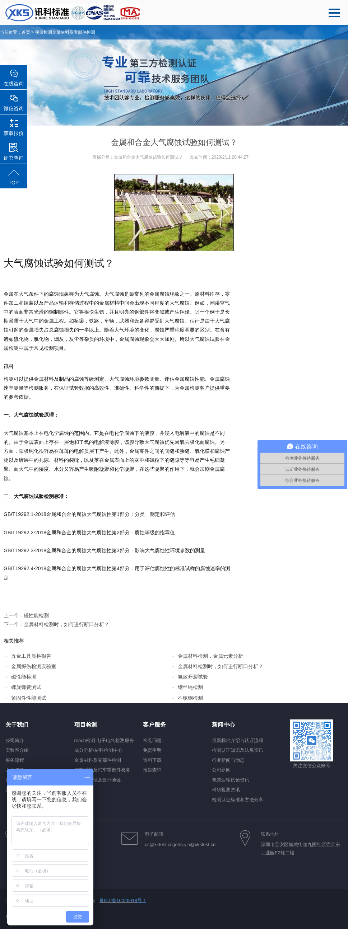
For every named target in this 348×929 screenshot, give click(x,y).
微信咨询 (14, 108)
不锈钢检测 (190, 698)
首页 (26, 32)
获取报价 (14, 133)
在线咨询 (14, 83)
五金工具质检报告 (31, 656)
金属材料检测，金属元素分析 (210, 656)
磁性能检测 (36, 615)
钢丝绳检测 (190, 687)
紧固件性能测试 (28, 698)
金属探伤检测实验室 (33, 666)
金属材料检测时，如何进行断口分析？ (66, 624)
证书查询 (14, 158)
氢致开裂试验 (193, 677)
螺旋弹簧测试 (26, 687)
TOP (14, 183)
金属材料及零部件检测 (73, 32)
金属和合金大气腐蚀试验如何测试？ (148, 157)
